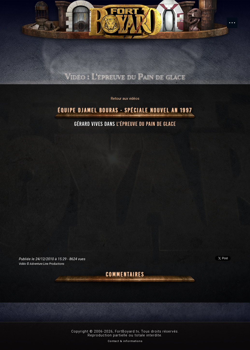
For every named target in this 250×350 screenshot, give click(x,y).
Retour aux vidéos (125, 98)
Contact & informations (125, 341)
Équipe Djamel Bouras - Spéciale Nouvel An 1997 (125, 110)
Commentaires (125, 274)
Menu (234, 20)
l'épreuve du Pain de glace (146, 124)
